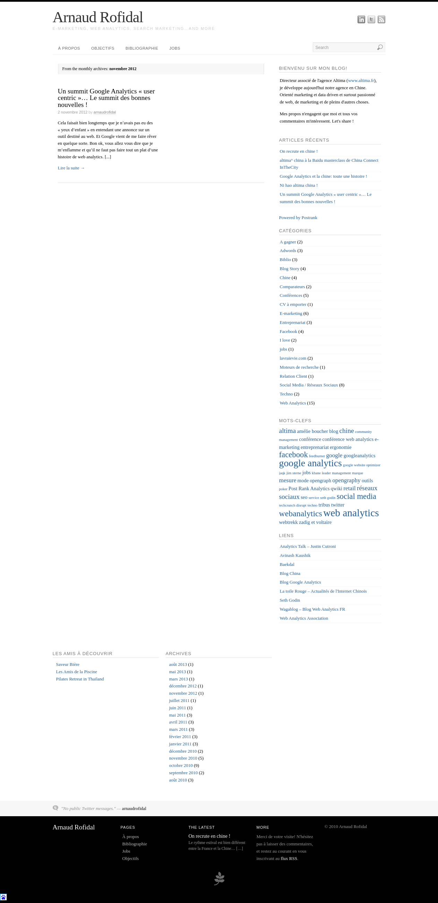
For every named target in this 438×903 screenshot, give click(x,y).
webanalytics (300, 513)
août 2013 (178, 664)
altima (287, 430)
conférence (310, 439)
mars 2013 (178, 679)
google (334, 455)
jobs (283, 349)
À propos (69, 48)
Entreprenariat (293, 322)
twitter (337, 505)
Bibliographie (142, 48)
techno (312, 505)
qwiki (336, 488)
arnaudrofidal (105, 112)
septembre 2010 (183, 772)
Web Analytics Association (304, 618)
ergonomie (340, 447)
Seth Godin (290, 600)
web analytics (351, 512)
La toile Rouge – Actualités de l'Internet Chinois (323, 591)
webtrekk (288, 522)
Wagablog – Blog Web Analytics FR (312, 609)
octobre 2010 (181, 765)
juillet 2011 (179, 700)
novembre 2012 (183, 693)
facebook (293, 454)
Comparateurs (292, 286)
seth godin (327, 498)
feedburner (317, 456)
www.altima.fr (361, 80)
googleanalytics (360, 455)
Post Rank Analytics (309, 488)
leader (326, 473)
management (341, 473)
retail (349, 488)
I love (285, 340)
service (314, 498)
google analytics (310, 463)
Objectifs (102, 48)
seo (304, 497)
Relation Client (293, 376)
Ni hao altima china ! (299, 185)
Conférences (291, 295)
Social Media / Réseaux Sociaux (309, 384)
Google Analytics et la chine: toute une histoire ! (323, 176)
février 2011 (180, 736)
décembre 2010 (183, 751)
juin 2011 (177, 707)
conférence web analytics (348, 439)
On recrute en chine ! (299, 151)
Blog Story (290, 268)
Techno (286, 393)
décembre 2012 (183, 685)
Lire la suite (71, 167)
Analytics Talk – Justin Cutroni (308, 546)
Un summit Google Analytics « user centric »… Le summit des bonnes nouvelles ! (106, 97)
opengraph (320, 480)
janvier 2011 (180, 743)
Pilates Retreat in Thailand (80, 679)
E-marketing (291, 313)
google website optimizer (361, 465)
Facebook (289, 331)
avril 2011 (178, 722)
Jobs (174, 48)
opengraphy (346, 480)
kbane (316, 473)
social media (356, 496)
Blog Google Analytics (300, 582)
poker (283, 489)
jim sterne (293, 473)
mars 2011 (178, 729)
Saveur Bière (68, 664)
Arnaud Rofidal (98, 17)
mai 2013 (177, 671)
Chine (285, 277)
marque (357, 473)
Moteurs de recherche (299, 367)
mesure (288, 480)
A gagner (288, 241)
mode (303, 480)
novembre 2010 (183, 758)
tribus (324, 505)
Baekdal (287, 564)
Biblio (285, 259)
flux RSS (289, 858)
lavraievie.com (293, 358)
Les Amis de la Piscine (76, 671)
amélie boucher (312, 431)
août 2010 (178, 780)
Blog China (290, 573)
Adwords (288, 250)
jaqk (282, 473)
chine (346, 430)
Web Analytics (293, 402)
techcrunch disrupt (293, 505)
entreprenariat (315, 447)
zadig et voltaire (315, 522)
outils (367, 480)
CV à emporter (293, 304)
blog (333, 431)
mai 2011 (177, 715)
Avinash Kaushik (295, 555)
